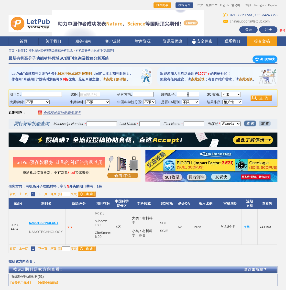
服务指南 (83, 41)
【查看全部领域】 (48, 283)
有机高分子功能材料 (24, 277)
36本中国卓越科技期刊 (74, 74)
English (224, 5)
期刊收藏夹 (265, 59)
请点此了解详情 (114, 79)
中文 (200, 5)
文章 (247, 227)
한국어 (235, 5)
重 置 (265, 123)
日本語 (246, 5)
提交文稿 (262, 41)
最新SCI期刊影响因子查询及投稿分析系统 (45, 50)
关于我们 (53, 41)
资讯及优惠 (172, 41)
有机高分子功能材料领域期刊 (95, 50)
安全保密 (202, 41)
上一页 (23, 194)
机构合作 (184, 5)
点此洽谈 (246, 79)
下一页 (42, 194)
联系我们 (232, 41)
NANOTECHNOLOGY (43, 223)
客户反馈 (113, 41)
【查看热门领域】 (20, 283)
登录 (248, 30)
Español (272, 5)
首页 (23, 41)
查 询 (250, 123)
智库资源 (143, 41)
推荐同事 (162, 5)
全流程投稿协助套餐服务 (62, 113)
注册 (268, 30)
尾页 (53, 194)
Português (259, 5)
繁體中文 (212, 5)
